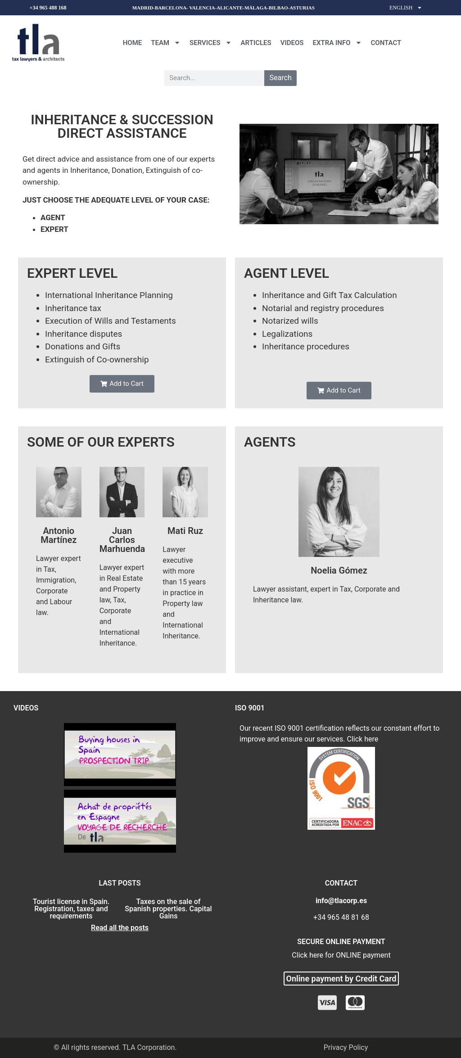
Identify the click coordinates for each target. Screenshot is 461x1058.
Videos (292, 43)
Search (281, 77)
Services (210, 42)
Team (166, 42)
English (405, 7)
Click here (363, 739)
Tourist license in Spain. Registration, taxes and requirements (71, 908)
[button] (122, 384)
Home (132, 43)
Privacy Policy (346, 1047)
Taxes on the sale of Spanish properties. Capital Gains (168, 908)
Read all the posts (120, 927)
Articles (256, 43)
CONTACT (386, 43)
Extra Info (337, 42)
